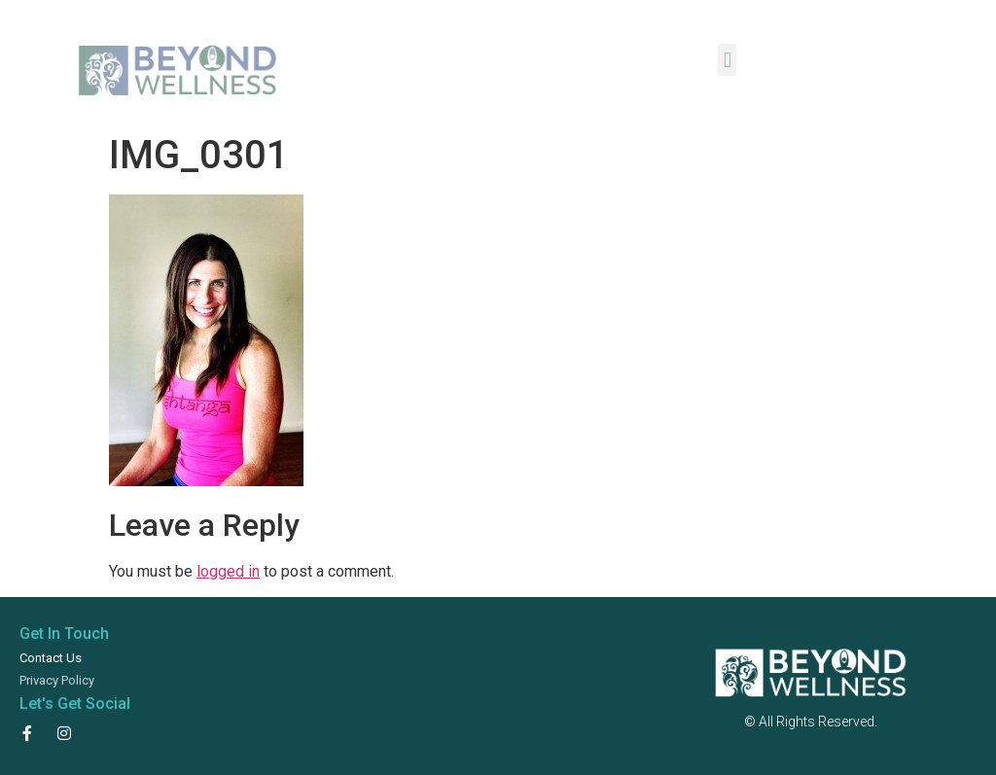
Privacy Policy (56, 680)
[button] (727, 60)
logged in (228, 571)
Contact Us (50, 658)
